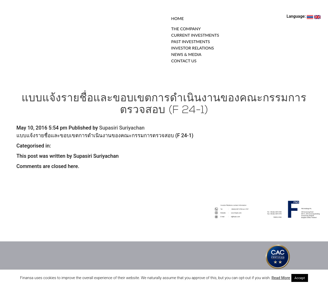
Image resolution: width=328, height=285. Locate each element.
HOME (177, 18)
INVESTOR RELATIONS (192, 47)
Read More (281, 278)
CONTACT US (184, 60)
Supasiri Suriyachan (122, 128)
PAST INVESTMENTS (190, 41)
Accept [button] (299, 278)
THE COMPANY (186, 28)
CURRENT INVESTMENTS (195, 35)
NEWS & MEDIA (186, 54)
